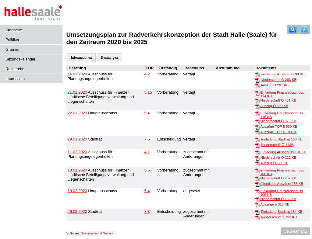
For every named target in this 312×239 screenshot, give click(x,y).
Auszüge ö (274, 204)
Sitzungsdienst (91, 233)
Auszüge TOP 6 (278, 132)
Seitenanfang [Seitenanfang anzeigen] (295, 231)
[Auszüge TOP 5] (257, 127)
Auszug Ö (275, 85)
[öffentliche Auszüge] (257, 184)
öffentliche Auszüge (281, 183)
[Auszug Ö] (257, 85)
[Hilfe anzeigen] (304, 29)
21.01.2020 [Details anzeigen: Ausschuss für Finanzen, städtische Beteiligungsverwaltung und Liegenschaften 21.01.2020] (77, 92)
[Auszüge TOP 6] (257, 132)
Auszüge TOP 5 (278, 126)
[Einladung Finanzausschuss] (257, 93)
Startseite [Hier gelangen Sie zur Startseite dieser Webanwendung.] (13, 30)
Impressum (15, 78)
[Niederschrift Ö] (257, 80)
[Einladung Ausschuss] (257, 74)
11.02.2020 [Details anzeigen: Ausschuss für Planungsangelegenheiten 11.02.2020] (77, 152)
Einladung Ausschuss (283, 74)
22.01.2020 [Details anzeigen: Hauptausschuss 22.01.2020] (77, 113)
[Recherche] (293, 29)
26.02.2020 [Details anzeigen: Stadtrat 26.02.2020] (77, 211)
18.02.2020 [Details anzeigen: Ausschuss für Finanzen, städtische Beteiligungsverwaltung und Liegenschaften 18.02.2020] (77, 170)
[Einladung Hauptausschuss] (257, 113)
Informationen (81, 57)
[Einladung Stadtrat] (257, 139)
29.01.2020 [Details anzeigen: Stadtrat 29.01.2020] (77, 139)
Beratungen (109, 57)
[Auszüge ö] (257, 204)
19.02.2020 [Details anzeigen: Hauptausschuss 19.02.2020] (77, 191)
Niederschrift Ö (279, 79)
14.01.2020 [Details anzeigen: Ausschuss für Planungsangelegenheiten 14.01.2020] (77, 74)
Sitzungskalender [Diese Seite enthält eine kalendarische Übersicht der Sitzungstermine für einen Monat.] (20, 59)
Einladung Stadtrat (281, 139)
